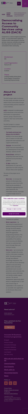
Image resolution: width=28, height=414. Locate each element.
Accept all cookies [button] (14, 213)
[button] (14, 209)
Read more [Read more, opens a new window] (15, 205)
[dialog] (14, 207)
